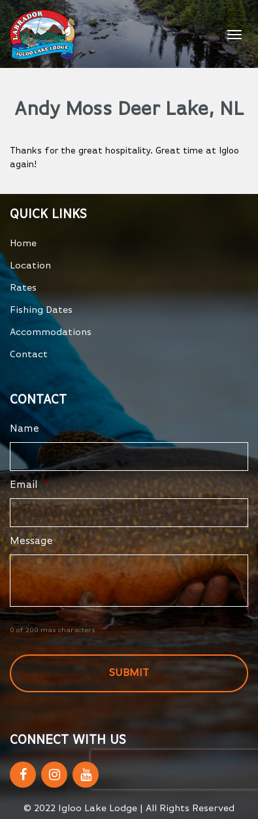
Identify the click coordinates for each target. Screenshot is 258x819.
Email (29, 485)
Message (31, 541)
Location (30, 265)
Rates (23, 288)
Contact (29, 354)
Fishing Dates (41, 310)
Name (24, 429)
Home (23, 243)
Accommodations (50, 332)
